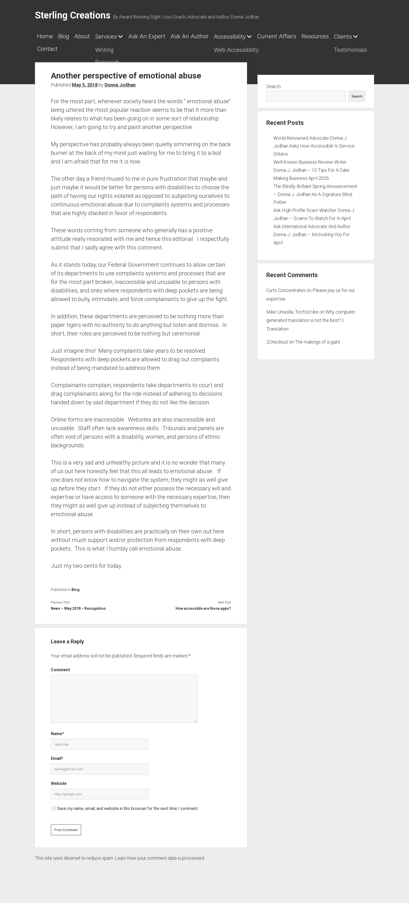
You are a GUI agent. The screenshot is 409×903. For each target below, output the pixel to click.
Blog (75, 38)
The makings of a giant (317, 349)
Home (48, 38)
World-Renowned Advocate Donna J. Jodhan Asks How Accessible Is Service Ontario (314, 153)
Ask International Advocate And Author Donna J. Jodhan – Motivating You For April (312, 241)
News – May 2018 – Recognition (78, 615)
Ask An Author (251, 38)
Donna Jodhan (120, 92)
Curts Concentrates (285, 297)
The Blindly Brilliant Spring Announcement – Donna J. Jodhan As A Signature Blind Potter (315, 201)
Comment (60, 676)
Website (59, 790)
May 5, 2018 (85, 92)
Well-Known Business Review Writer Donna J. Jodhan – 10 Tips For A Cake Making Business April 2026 (311, 177)
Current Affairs (64, 53)
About (102, 38)
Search (273, 93)
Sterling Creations (72, 15)
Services (136, 39)
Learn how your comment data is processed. (160, 865)
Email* (57, 765)
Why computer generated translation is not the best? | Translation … (310, 327)
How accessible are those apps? (203, 615)
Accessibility (307, 39)
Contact (199, 53)
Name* (57, 740)
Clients (156, 54)
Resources (117, 53)
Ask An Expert (192, 38)
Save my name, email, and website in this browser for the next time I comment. (127, 815)
